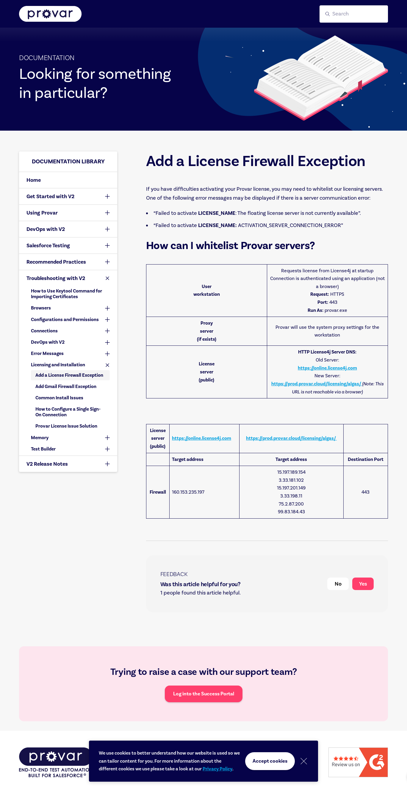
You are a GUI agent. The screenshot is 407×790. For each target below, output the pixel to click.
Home (33, 180)
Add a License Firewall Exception (69, 375)
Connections (44, 331)
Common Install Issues (59, 398)
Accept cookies (270, 761)
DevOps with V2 (45, 229)
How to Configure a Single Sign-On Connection (68, 412)
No (338, 584)
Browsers (41, 308)
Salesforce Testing (48, 245)
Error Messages (47, 353)
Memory (39, 438)
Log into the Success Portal (203, 694)
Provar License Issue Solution (66, 426)
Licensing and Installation (58, 365)
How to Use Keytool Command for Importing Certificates (66, 294)
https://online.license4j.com (327, 368)
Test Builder (43, 449)
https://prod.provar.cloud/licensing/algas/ (316, 384)
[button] (354, 14)
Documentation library (68, 161)
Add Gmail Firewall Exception (65, 386)
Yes (363, 584)
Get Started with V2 (50, 196)
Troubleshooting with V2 (55, 278)
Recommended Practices (56, 262)
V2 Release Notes (47, 464)
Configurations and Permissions (65, 320)
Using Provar (42, 212)
